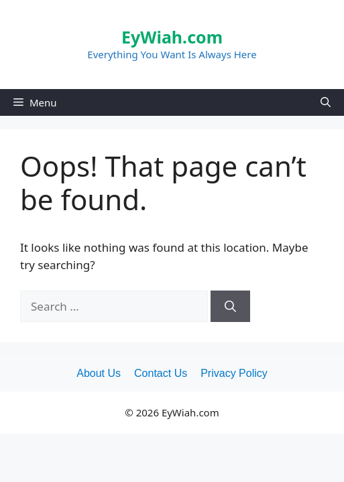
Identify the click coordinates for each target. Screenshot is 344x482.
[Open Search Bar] (325, 102)
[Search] (230, 307)
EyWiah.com (172, 36)
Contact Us (160, 373)
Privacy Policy (234, 373)
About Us (98, 373)
